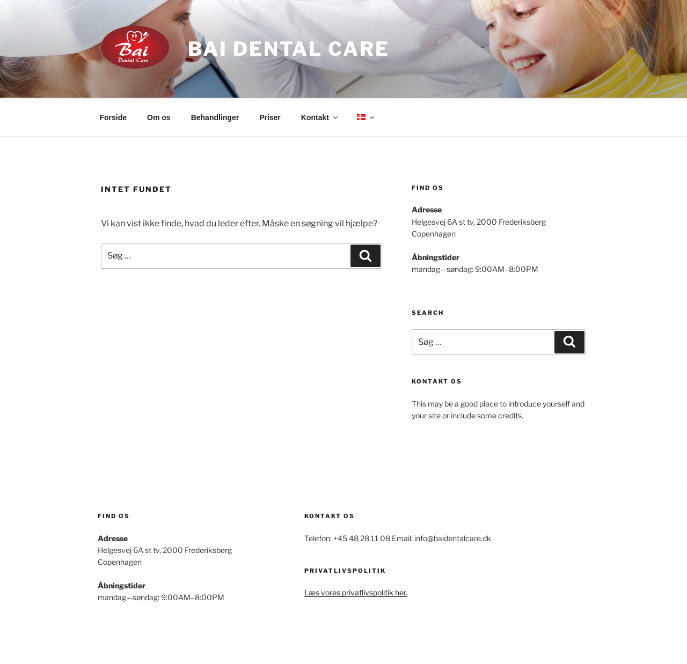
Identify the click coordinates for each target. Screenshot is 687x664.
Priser (270, 117)
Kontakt (320, 117)
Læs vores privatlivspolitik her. (355, 592)
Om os (159, 117)
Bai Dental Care (288, 49)
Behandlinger (215, 117)
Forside (113, 117)
